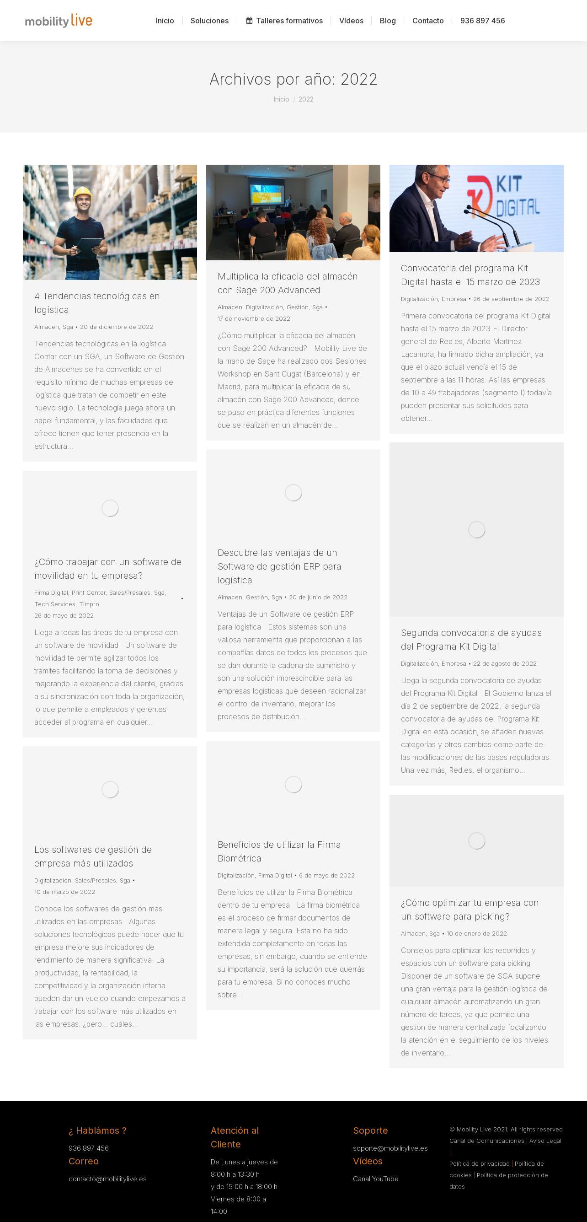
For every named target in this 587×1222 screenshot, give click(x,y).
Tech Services (54, 604)
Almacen (46, 326)
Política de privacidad (480, 1163)
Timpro (89, 604)
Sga (68, 326)
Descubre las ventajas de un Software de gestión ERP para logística (280, 566)
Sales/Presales (129, 592)
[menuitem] (165, 20)
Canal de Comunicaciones (487, 1140)
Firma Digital (51, 592)
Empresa (454, 298)
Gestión (298, 307)
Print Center (89, 592)
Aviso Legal (545, 1140)
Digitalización (264, 307)
